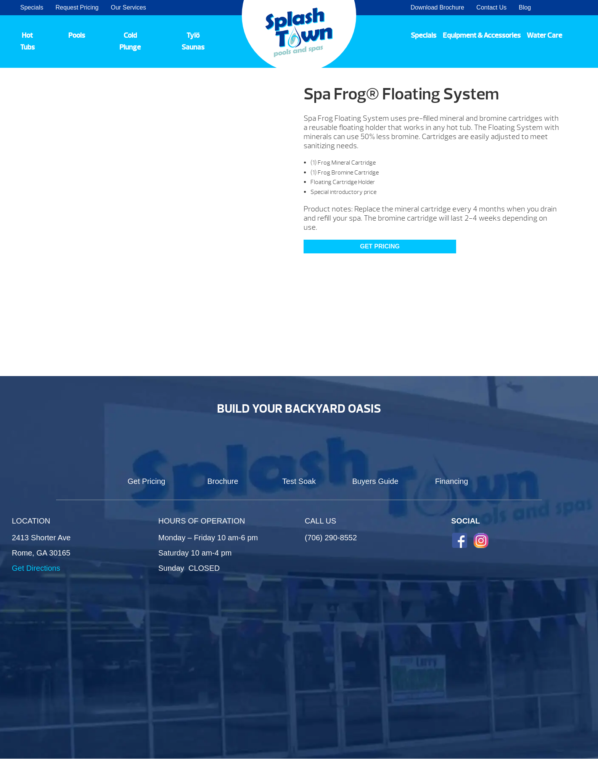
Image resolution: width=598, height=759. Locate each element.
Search (583, 7)
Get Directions (36, 568)
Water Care (544, 35)
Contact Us (491, 7)
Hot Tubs (27, 41)
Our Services (128, 7)
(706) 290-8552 (331, 537)
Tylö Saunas (193, 41)
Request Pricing (76, 7)
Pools (76, 35)
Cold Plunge (130, 41)
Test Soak (299, 481)
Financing (451, 481)
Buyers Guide (375, 481)
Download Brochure (438, 7)
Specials (31, 7)
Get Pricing (380, 246)
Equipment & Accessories (482, 35)
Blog (525, 7)
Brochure (222, 481)
